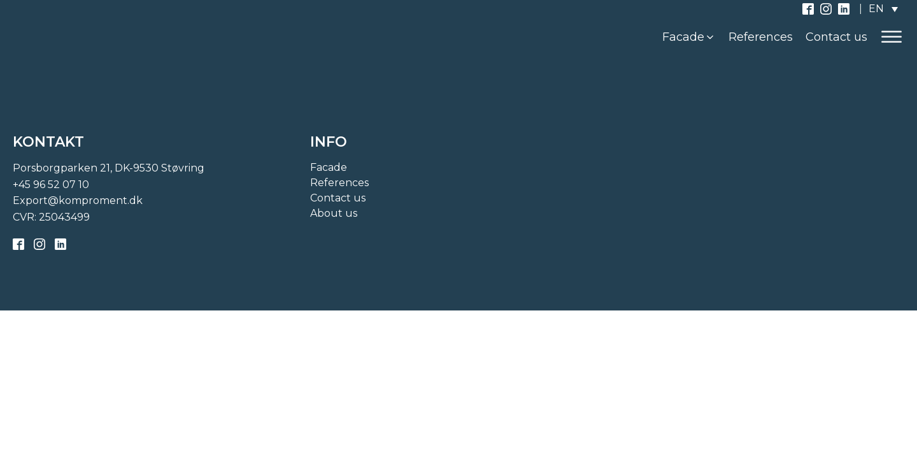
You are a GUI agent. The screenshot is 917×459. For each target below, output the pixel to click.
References (339, 183)
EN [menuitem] (876, 9)
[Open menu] (891, 37)
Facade (328, 167)
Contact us (338, 198)
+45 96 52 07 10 (51, 184)
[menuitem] (883, 8)
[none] (883, 8)
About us (333, 213)
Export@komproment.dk (78, 200)
